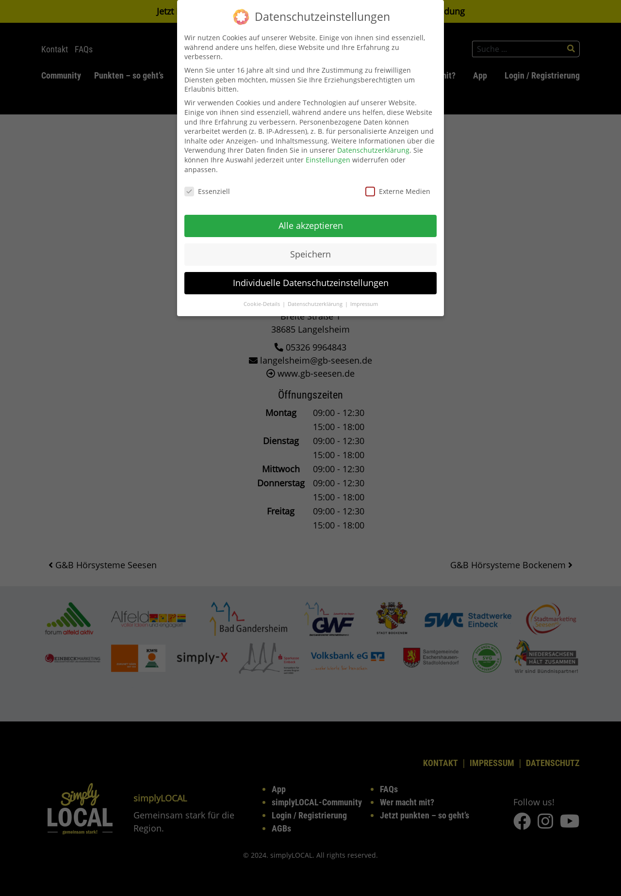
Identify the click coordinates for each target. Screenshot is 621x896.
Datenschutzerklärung (373, 142)
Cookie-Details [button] (262, 296)
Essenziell (207, 184)
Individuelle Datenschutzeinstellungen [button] (311, 275)
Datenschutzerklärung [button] (316, 296)
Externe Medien (397, 184)
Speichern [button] (310, 246)
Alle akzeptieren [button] (310, 218)
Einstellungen (328, 152)
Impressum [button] (364, 296)
